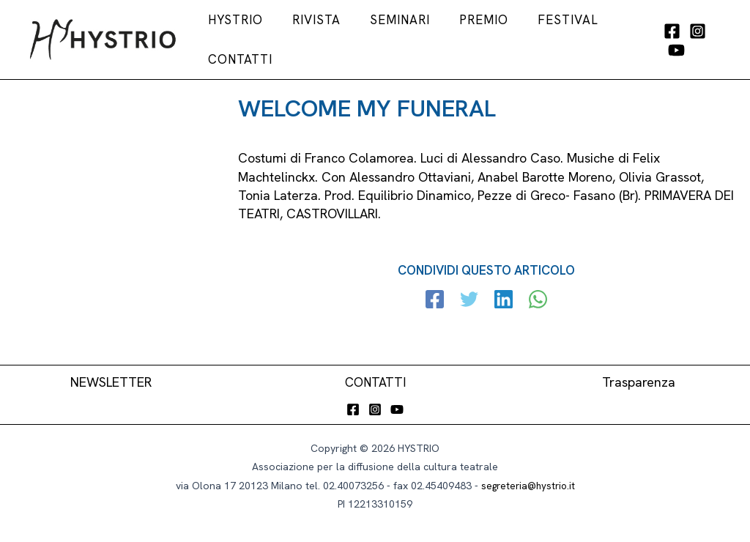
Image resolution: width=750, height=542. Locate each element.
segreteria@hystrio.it (527, 481)
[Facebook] (664, 38)
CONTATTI (375, 377)
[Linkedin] (503, 296)
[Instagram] (690, 38)
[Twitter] (470, 296)
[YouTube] (716, 38)
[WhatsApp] (535, 296)
